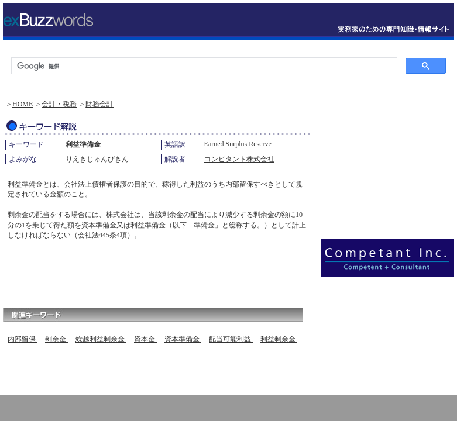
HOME (22, 104)
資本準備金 (182, 339)
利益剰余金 (278, 339)
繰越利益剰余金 (100, 339)
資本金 (145, 339)
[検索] (203, 66)
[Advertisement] (140, 270)
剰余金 (56, 339)
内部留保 (22, 339)
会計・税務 (59, 104)
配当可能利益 (231, 339)
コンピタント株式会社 (239, 159)
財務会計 (99, 104)
